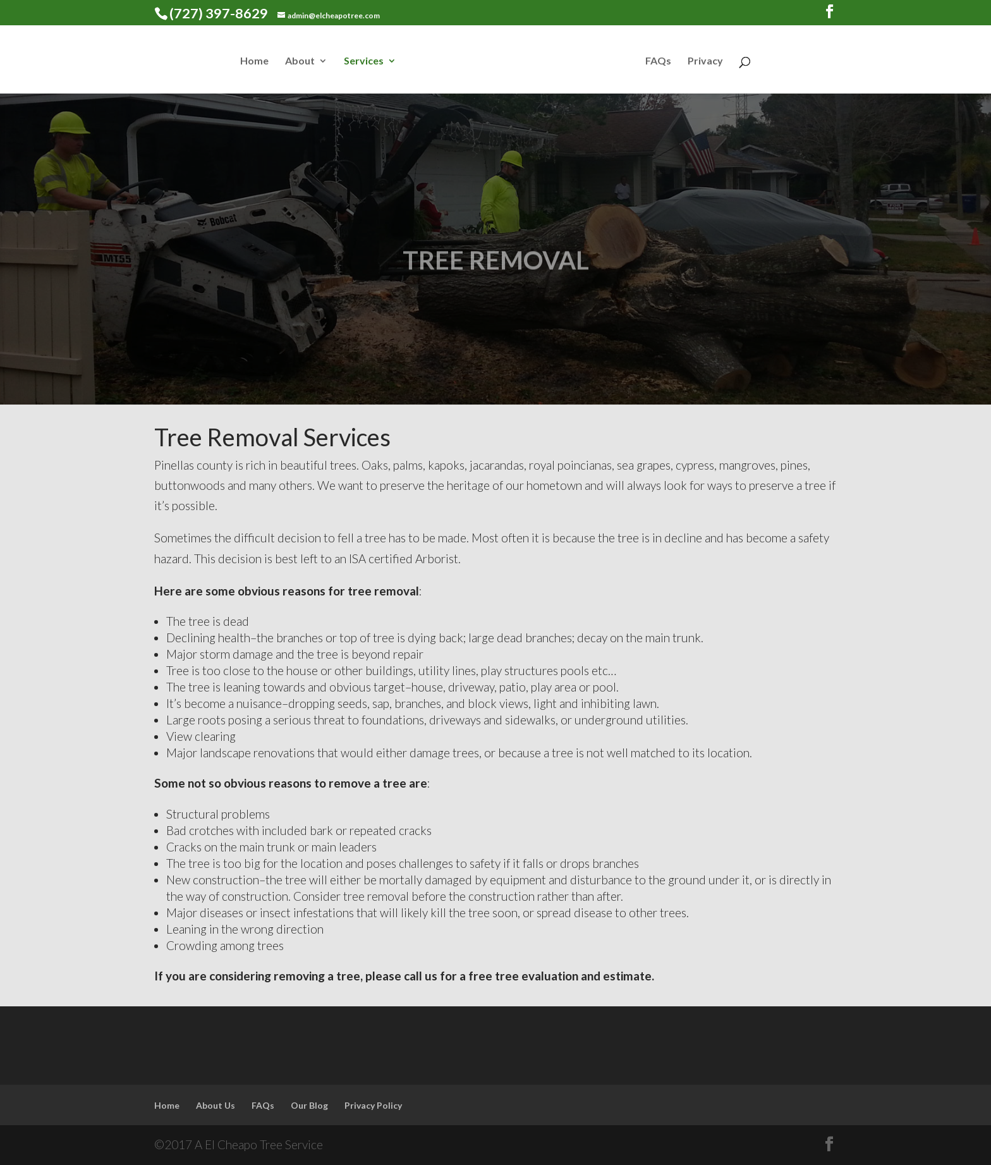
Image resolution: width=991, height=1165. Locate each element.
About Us (215, 1105)
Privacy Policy (373, 1105)
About (300, 61)
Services (364, 61)
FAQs (658, 61)
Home (254, 61)
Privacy (705, 61)
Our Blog (309, 1105)
